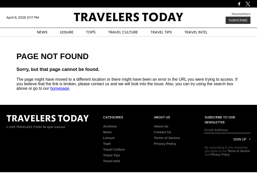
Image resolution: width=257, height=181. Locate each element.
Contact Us (162, 132)
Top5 (107, 144)
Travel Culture (114, 149)
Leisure (109, 138)
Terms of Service (167, 138)
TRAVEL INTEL (196, 32)
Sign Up (239, 139)
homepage (59, 88)
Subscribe (238, 20)
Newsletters (241, 14)
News (107, 132)
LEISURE (67, 32)
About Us (161, 126)
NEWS (42, 32)
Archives (110, 126)
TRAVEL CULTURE (123, 32)
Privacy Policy (165, 144)
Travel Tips (111, 155)
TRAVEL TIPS (161, 32)
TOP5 (91, 32)
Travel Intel (111, 161)
